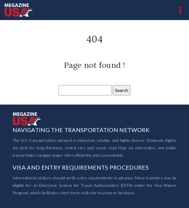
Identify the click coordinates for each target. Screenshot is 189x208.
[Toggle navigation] (180, 10)
